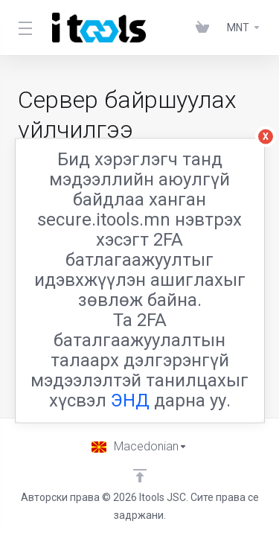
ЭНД (130, 400)
